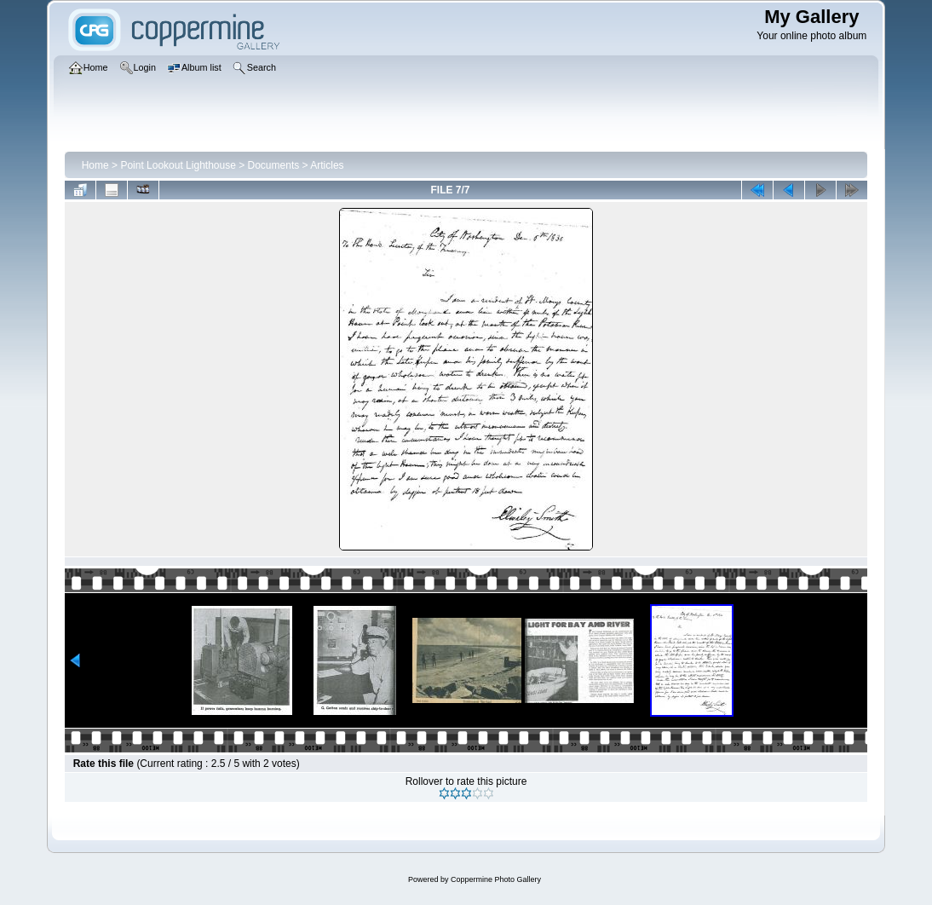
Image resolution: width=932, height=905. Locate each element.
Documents (274, 165)
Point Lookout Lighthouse (177, 165)
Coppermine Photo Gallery (496, 879)
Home (95, 165)
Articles (326, 165)
